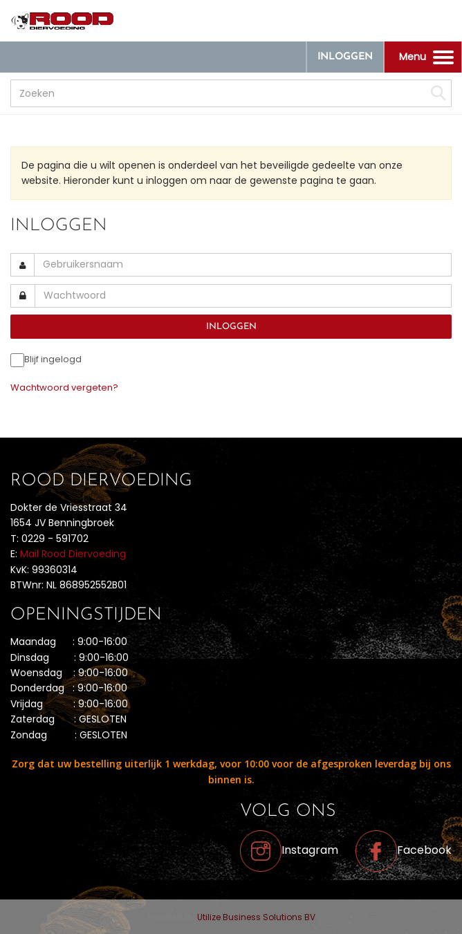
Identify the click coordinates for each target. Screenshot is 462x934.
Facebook (403, 850)
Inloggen (345, 57)
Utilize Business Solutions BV (256, 917)
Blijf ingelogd (53, 359)
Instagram (289, 850)
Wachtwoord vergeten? (64, 387)
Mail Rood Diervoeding (73, 554)
